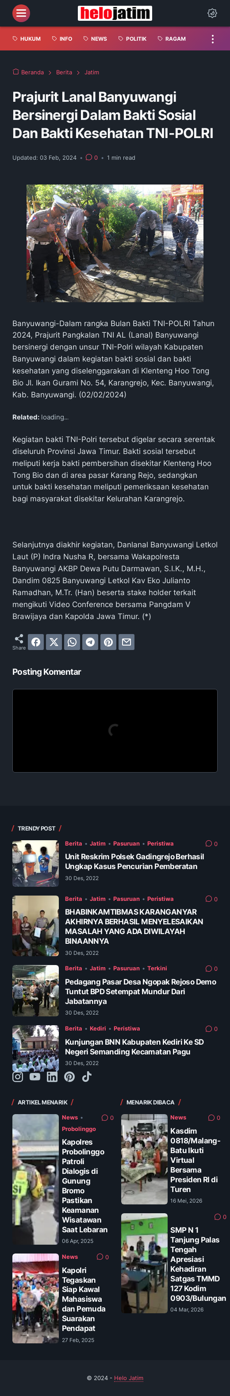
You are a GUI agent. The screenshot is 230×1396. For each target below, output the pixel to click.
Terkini (157, 968)
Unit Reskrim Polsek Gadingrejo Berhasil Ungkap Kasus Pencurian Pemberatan (134, 861)
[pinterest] (108, 642)
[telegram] (90, 642)
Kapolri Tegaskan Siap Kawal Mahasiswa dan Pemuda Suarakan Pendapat (84, 1299)
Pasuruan (126, 843)
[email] (126, 642)
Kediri (98, 1028)
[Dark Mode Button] (212, 13)
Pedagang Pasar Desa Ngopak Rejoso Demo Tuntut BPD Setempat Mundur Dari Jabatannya (140, 991)
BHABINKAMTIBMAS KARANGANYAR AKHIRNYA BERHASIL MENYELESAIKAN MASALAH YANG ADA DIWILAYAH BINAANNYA (134, 926)
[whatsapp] (72, 642)
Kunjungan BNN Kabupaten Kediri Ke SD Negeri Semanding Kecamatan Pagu (134, 1046)
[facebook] (36, 642)
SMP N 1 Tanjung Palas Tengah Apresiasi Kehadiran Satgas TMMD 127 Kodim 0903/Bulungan (198, 1264)
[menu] (21, 13)
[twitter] (54, 642)
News (70, 1117)
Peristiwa (160, 843)
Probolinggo (79, 1128)
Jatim (98, 843)
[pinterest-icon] (69, 1077)
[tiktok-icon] (86, 1077)
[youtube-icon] (35, 1077)
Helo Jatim (128, 1377)
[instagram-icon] (17, 1077)
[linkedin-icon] (52, 1077)
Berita (73, 843)
